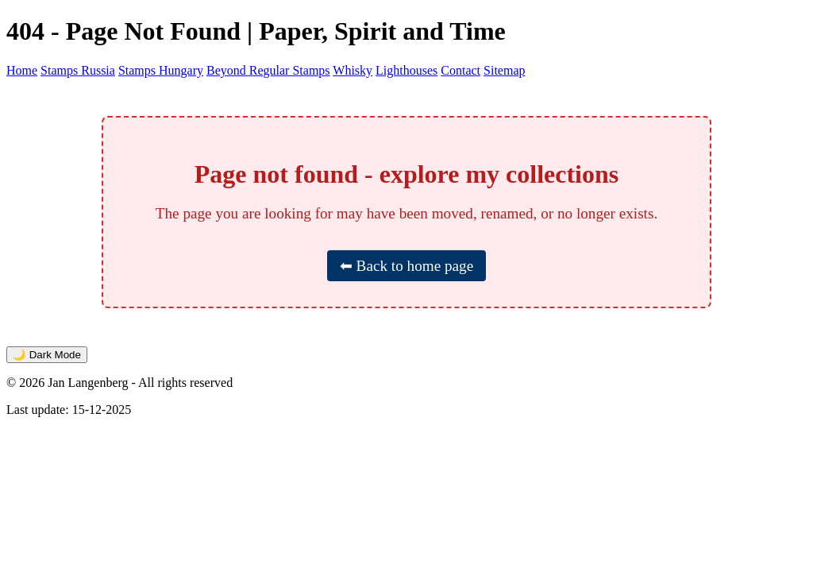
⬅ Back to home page (406, 265)
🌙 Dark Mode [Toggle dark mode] (47, 355)
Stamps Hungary (160, 70)
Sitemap (504, 70)
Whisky (352, 70)
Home (21, 70)
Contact (460, 70)
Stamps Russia (77, 70)
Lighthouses (406, 70)
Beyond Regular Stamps (268, 70)
